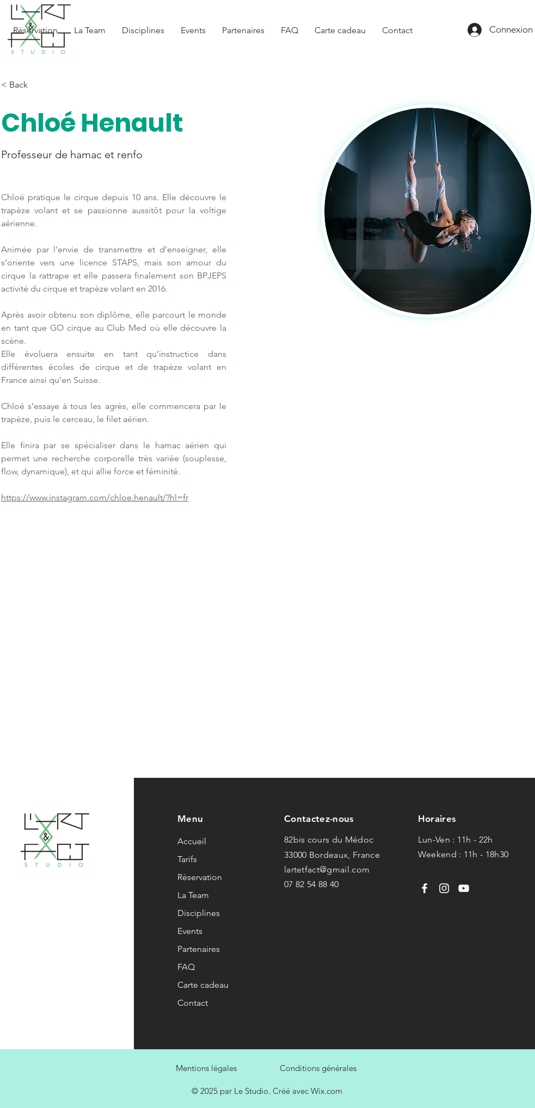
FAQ (186, 967)
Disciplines (198, 913)
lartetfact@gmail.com (327, 869)
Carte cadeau (203, 985)
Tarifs (187, 859)
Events (189, 931)
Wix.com (326, 1091)
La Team (193, 895)
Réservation (199, 877)
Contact (192, 1003)
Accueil (191, 841)
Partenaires (198, 949)
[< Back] (22, 85)
